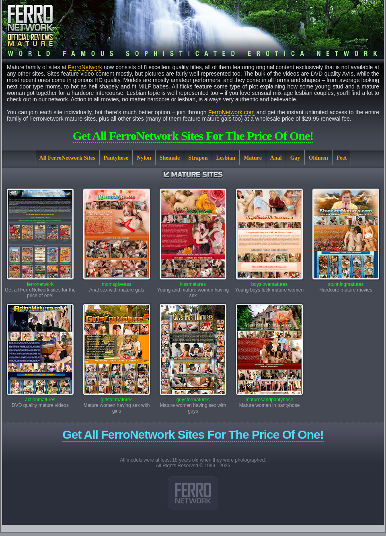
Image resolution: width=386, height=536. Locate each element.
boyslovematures (269, 282)
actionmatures (40, 397)
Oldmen (318, 158)
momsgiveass (116, 282)
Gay (295, 158)
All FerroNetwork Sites (67, 158)
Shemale (170, 158)
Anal (276, 158)
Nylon (144, 158)
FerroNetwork (85, 67)
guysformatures (193, 397)
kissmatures (193, 282)
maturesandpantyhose (269, 397)
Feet (342, 158)
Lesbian (225, 158)
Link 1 (193, 493)
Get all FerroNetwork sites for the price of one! (193, 135)
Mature (253, 158)
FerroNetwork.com (231, 112)
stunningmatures (345, 282)
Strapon (197, 158)
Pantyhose (116, 158)
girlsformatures (116, 397)
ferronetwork (40, 282)
